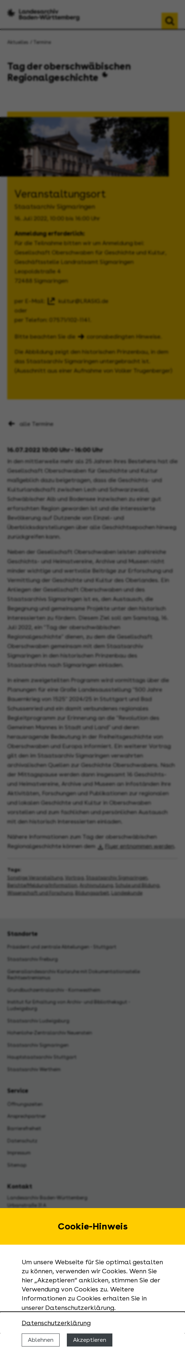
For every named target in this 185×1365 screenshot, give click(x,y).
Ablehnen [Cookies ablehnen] (40, 1339)
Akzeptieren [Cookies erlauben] (89, 1339)
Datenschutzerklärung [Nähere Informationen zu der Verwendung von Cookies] (56, 1323)
